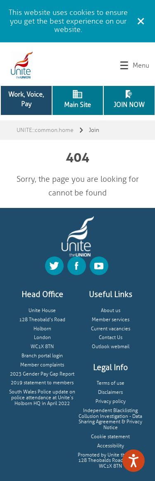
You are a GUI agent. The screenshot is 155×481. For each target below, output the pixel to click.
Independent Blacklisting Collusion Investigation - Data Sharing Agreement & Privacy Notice (110, 419)
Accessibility (110, 446)
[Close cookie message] (140, 20)
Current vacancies (110, 329)
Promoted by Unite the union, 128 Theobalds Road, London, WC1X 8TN (110, 461)
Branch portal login (42, 356)
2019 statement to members (42, 383)
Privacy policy (110, 401)
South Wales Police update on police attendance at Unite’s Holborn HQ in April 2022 (42, 398)
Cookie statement (110, 437)
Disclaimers (110, 392)
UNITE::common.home (45, 130)
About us (110, 311)
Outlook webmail (110, 347)
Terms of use (110, 383)
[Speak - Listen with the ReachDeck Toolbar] (133, 460)
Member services (110, 320)
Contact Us (110, 338)
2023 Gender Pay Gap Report (42, 374)
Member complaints (42, 365)
